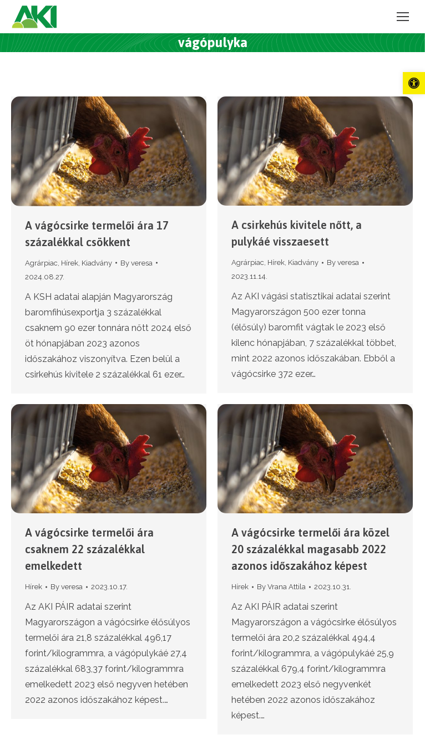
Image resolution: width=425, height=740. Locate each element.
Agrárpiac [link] (41, 263)
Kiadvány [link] (97, 263)
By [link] (136, 263)
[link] (414, 83)
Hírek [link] (69, 263)
